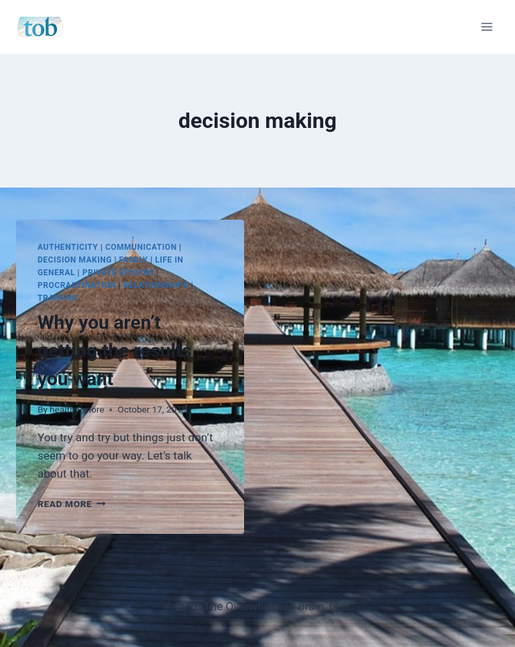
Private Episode (118, 272)
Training (58, 298)
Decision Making (75, 260)
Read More (72, 503)
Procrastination (77, 285)
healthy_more (77, 409)
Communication (141, 247)
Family (133, 260)
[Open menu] (486, 26)
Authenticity (68, 247)
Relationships (155, 285)
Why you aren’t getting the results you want (115, 350)
